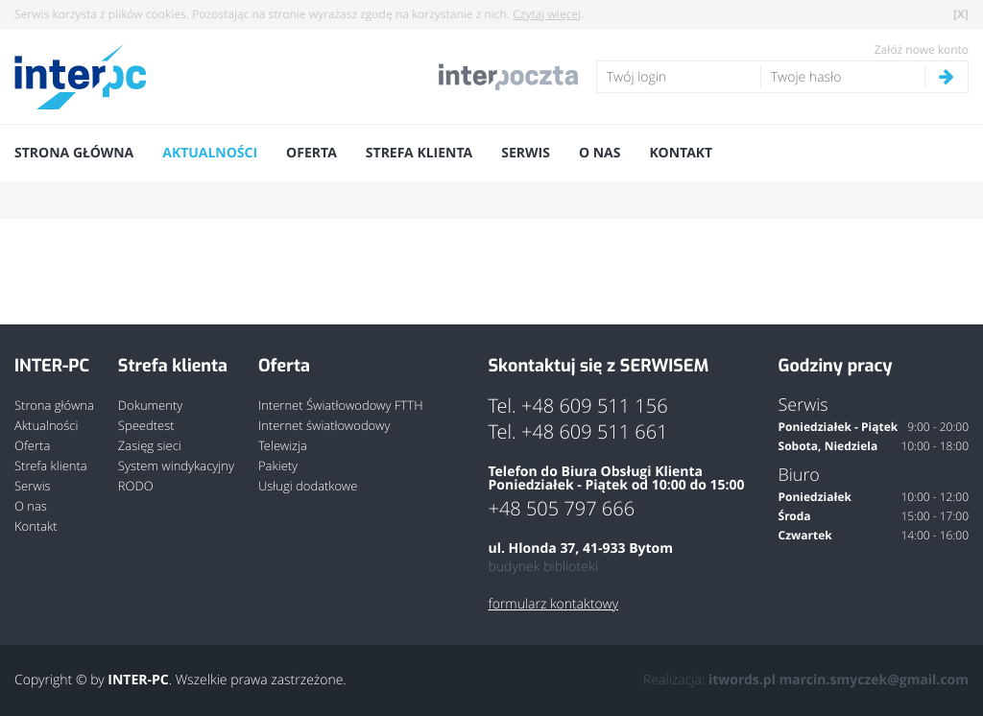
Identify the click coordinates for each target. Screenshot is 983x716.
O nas (600, 153)
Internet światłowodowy (324, 425)
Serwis (525, 153)
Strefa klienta (419, 153)
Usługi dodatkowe (307, 486)
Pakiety (278, 466)
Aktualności (209, 153)
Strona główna (73, 153)
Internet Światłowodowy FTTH (340, 405)
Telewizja (282, 446)
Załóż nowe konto (922, 50)
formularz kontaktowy (553, 604)
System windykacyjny (176, 466)
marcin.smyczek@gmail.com (874, 680)
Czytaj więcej (547, 14)
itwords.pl (742, 680)
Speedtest (146, 425)
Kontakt (680, 153)
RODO (136, 486)
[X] (961, 14)
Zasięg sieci (149, 446)
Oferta (311, 153)
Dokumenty (150, 405)
